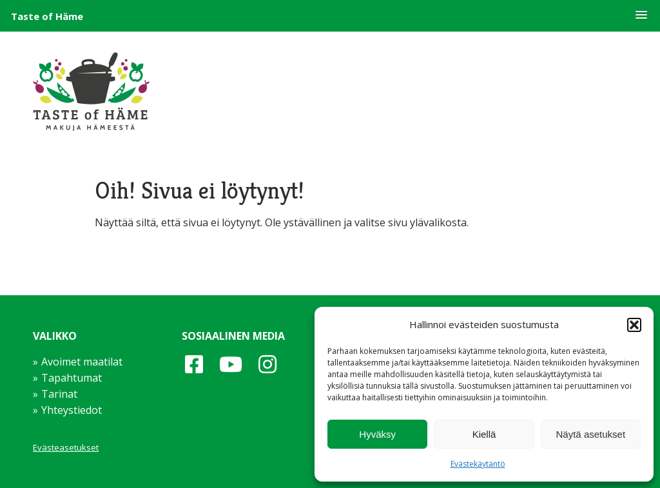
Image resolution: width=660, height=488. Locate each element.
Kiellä (484, 434)
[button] (641, 15)
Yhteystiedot (71, 410)
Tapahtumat (71, 378)
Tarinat (59, 394)
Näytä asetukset (591, 434)
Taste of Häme (47, 16)
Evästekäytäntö (478, 463)
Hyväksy (377, 434)
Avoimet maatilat (81, 362)
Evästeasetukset (66, 447)
